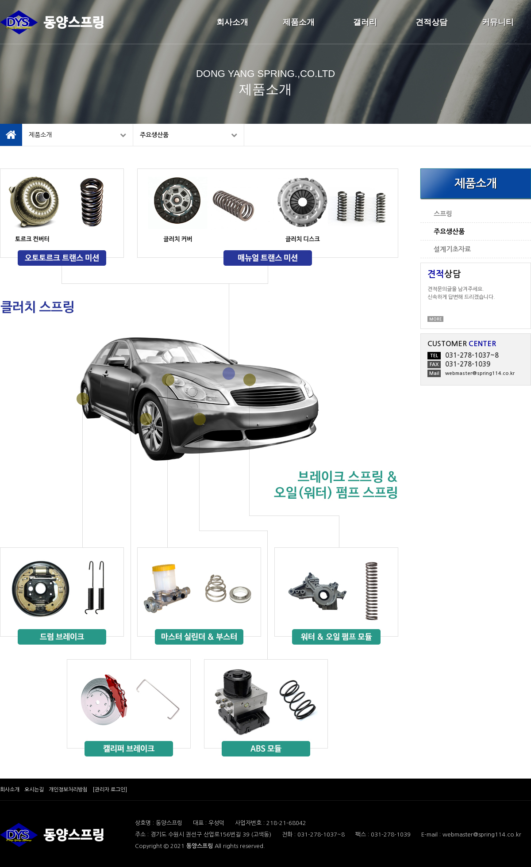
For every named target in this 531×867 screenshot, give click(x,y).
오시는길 (34, 789)
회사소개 (232, 22)
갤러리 (365, 22)
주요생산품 (188, 135)
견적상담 (431, 22)
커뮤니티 (498, 22)
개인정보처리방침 (68, 789)
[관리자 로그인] (109, 789)
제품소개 (299, 22)
